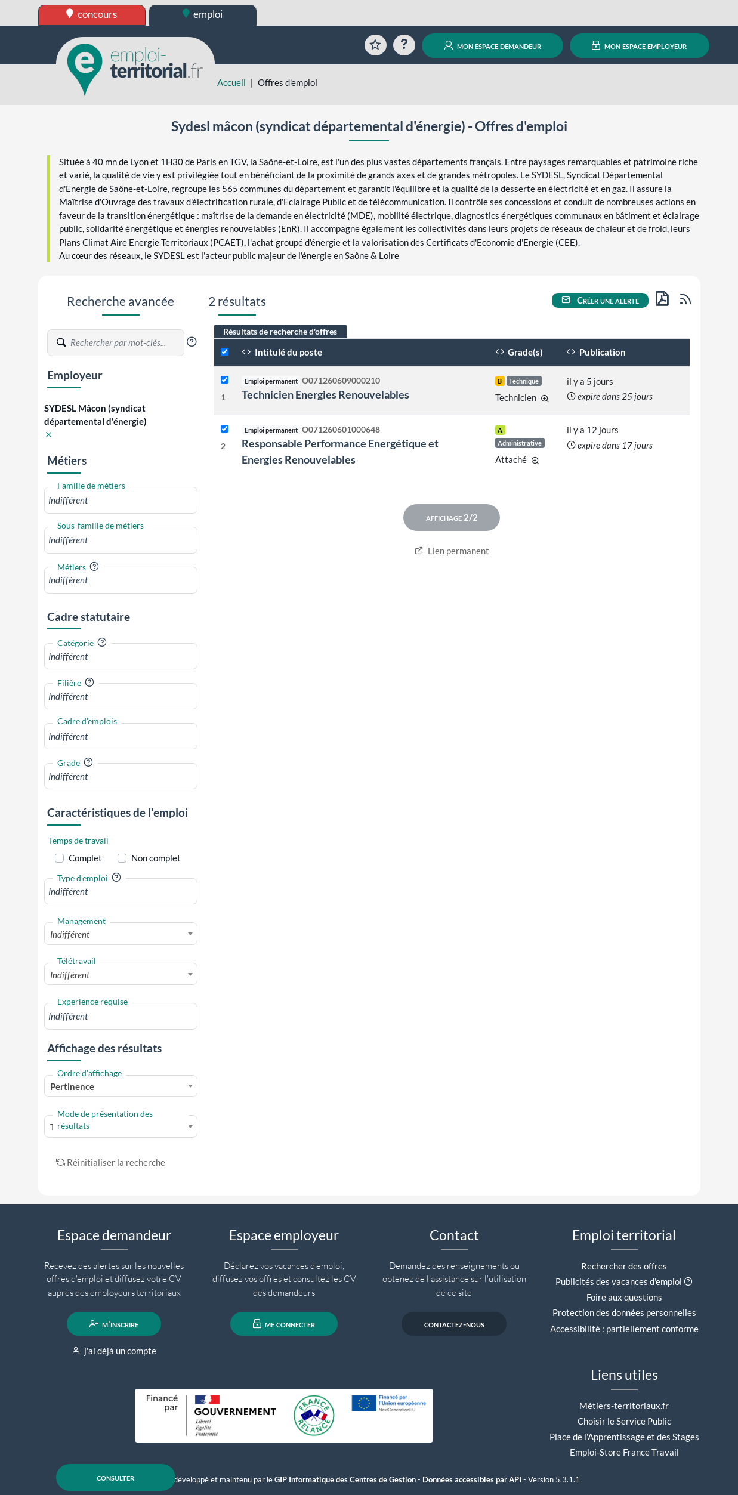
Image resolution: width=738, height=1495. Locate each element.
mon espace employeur (639, 45)
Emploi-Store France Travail (624, 1452)
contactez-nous (454, 1323)
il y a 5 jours (590, 381)
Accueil (231, 82)
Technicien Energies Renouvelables (325, 394)
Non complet (156, 857)
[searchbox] (121, 500)
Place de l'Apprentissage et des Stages (624, 1436)
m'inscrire (114, 1323)
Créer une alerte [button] (600, 300)
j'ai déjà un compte (114, 1350)
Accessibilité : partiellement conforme (624, 1328)
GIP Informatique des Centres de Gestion (345, 1479)
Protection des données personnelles (624, 1312)
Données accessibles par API (471, 1479)
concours (91, 14)
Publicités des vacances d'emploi (618, 1281)
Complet (85, 857)
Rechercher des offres (624, 1266)
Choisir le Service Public (624, 1421)
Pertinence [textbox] (72, 1086)
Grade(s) (519, 352)
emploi (203, 14)
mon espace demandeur (492, 45)
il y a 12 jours (593, 429)
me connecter (284, 1323)
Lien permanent (452, 550)
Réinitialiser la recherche (111, 1162)
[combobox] (121, 500)
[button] (191, 341)
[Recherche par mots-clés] (126, 343)
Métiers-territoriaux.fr (624, 1405)
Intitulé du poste (282, 352)
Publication (596, 352)
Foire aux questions (624, 1297)
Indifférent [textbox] (69, 934)
